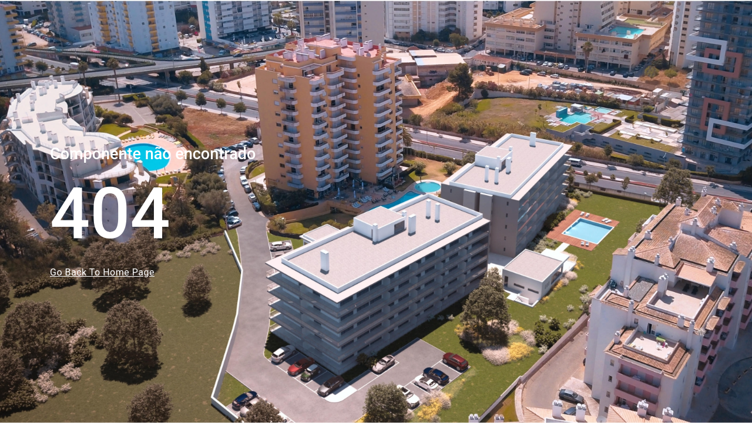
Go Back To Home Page (102, 272)
